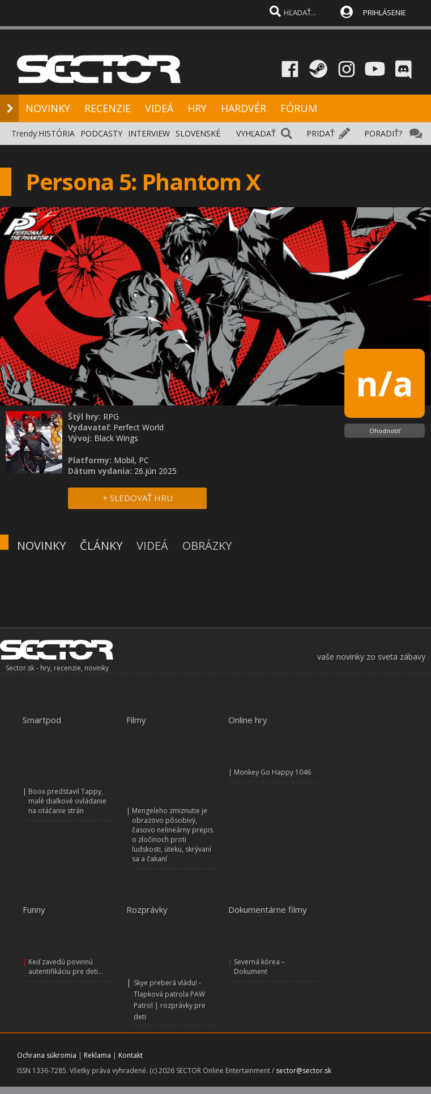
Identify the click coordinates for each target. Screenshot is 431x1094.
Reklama (97, 1055)
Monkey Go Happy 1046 (272, 772)
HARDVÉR (243, 108)
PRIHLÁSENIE (384, 12)
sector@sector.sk (303, 1070)
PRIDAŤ (320, 133)
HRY (197, 108)
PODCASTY (101, 133)
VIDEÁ (159, 108)
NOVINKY (47, 108)
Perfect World (138, 427)
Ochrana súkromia (46, 1055)
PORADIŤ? (383, 133)
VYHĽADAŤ (256, 133)
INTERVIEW (149, 133)
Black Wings (116, 438)
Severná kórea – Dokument (259, 966)
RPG (111, 416)
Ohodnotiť (384, 430)
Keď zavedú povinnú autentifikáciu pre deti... (65, 966)
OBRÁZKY (207, 545)
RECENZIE (107, 108)
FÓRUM (298, 108)
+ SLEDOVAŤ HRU (138, 497)
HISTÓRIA (57, 133)
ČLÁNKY (101, 545)
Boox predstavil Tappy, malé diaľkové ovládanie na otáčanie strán (67, 801)
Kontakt (130, 1055)
